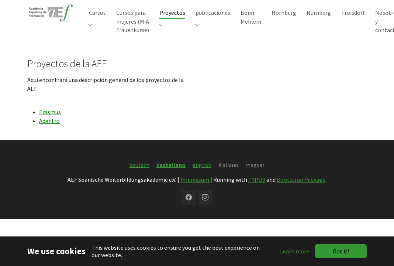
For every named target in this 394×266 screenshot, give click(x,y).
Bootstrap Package (301, 190)
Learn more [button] (294, 251)
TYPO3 (256, 190)
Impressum (195, 190)
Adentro (49, 132)
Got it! (341, 251)
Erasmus (50, 123)
